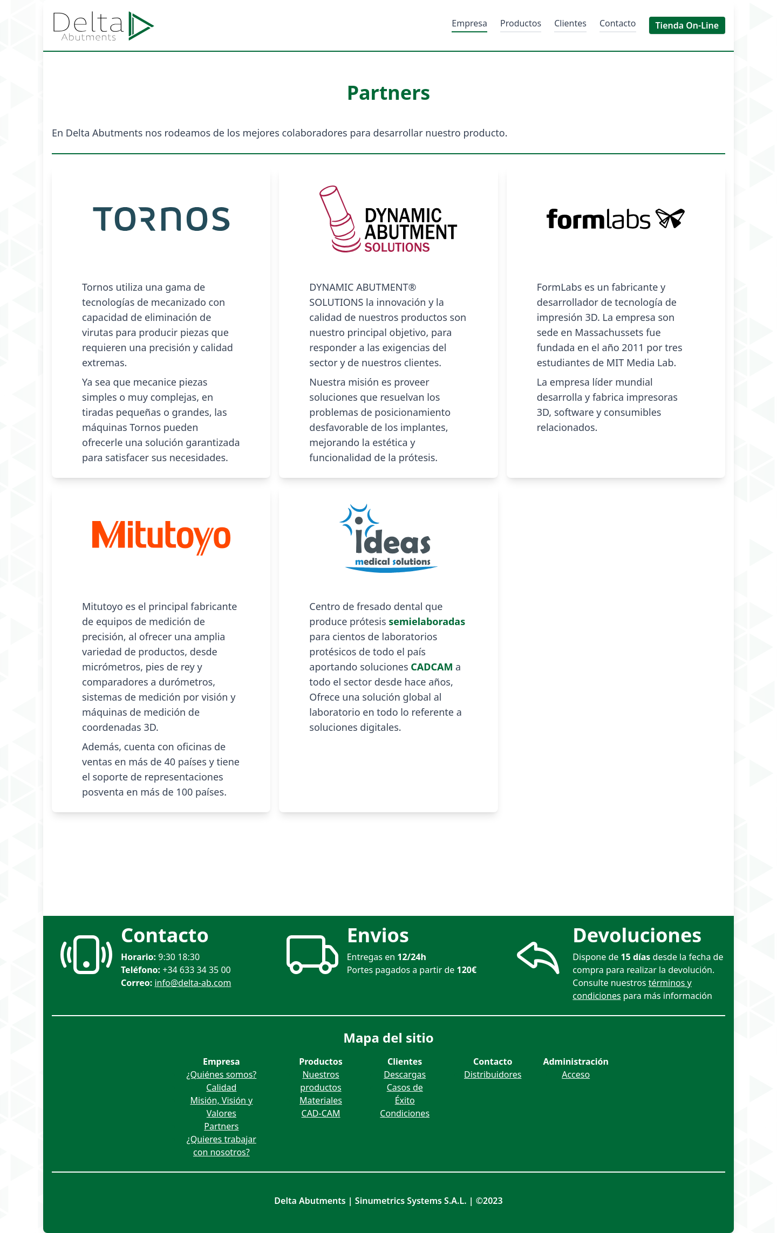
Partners (221, 1126)
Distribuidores (492, 1074)
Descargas (405, 1074)
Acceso (576, 1074)
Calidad (221, 1087)
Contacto (617, 23)
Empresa (469, 23)
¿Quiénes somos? (221, 1074)
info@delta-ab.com (192, 983)
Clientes (570, 23)
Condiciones (405, 1113)
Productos (520, 23)
